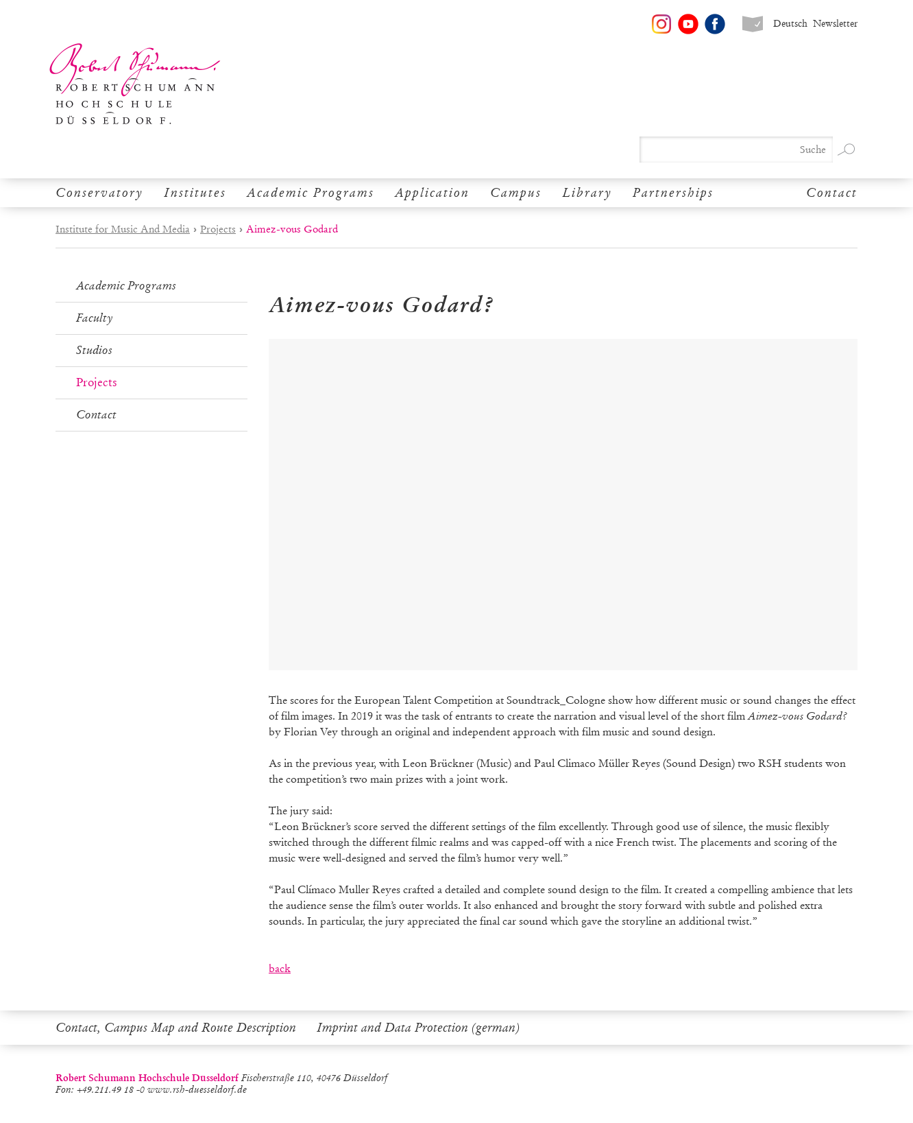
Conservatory (99, 192)
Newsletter (835, 23)
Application (432, 192)
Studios (94, 350)
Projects (218, 229)
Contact (831, 192)
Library (587, 192)
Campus (515, 192)
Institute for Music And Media (123, 229)
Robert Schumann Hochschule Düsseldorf (135, 84)
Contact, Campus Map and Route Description (176, 1027)
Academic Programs (310, 192)
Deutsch (790, 23)
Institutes (195, 192)
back (280, 968)
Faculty (94, 318)
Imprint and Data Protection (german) (418, 1027)
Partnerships (673, 192)
